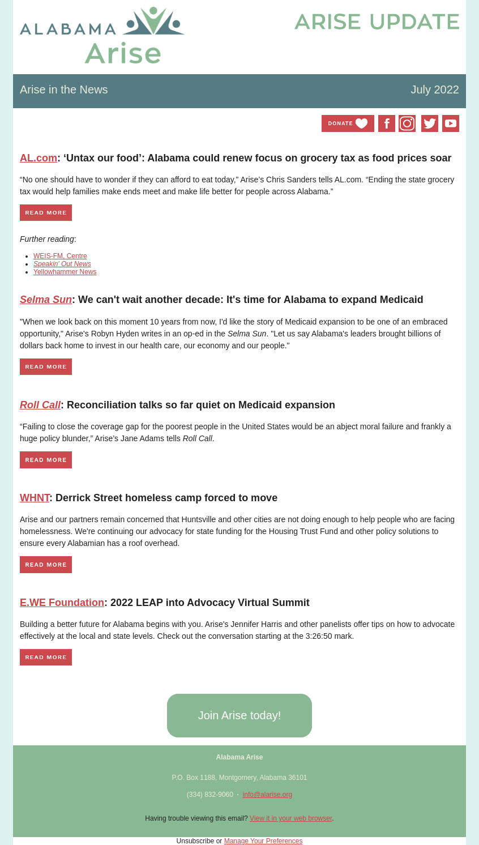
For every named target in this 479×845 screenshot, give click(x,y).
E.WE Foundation (62, 602)
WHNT (34, 497)
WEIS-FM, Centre (60, 256)
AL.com (38, 158)
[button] (239, 715)
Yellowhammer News (65, 272)
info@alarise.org (268, 795)
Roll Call (40, 405)
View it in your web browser (291, 818)
